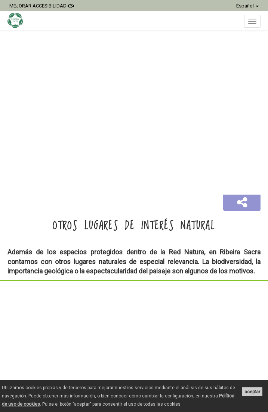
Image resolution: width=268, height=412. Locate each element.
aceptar (252, 391)
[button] (242, 203)
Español (247, 6)
